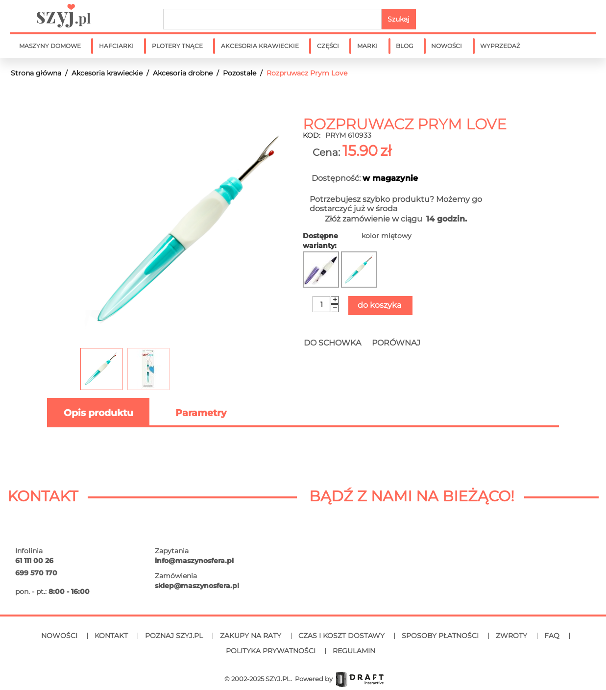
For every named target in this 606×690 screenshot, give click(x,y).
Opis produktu (98, 413)
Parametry (200, 413)
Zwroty (511, 635)
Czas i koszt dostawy (341, 635)
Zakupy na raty (250, 635)
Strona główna (36, 73)
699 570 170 (36, 572)
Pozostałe (239, 73)
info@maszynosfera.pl (194, 560)
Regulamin (354, 650)
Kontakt (111, 635)
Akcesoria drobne (183, 73)
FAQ (551, 635)
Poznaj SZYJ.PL (174, 635)
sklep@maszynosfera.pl (197, 585)
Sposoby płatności (440, 635)
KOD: (311, 135)
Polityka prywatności (270, 650)
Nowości (59, 635)
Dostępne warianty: (320, 240)
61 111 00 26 (34, 560)
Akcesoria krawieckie (107, 73)
